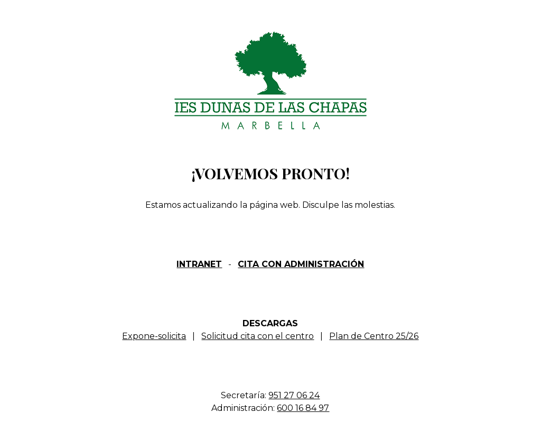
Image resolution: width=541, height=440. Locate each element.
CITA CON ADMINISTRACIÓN (301, 264)
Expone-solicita (154, 336)
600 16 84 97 (303, 408)
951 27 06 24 (294, 395)
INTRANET (199, 264)
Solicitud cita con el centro (257, 336)
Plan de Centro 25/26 (373, 336)
